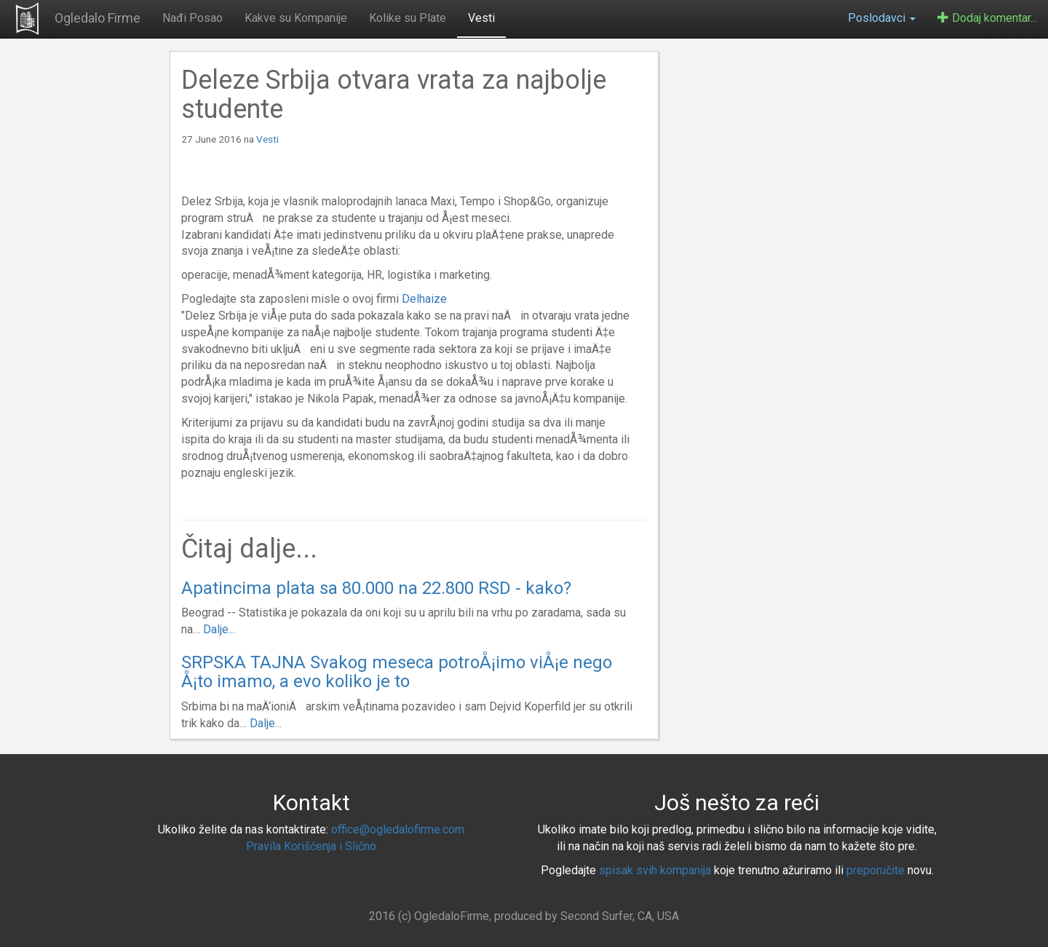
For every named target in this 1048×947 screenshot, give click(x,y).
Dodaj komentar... (987, 18)
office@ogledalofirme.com (397, 829)
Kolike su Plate (407, 18)
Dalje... (219, 629)
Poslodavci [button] (882, 18)
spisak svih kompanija (655, 870)
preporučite (875, 870)
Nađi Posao (192, 18)
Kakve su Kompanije (296, 18)
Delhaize (424, 299)
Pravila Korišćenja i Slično (311, 846)
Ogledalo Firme (97, 17)
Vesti (481, 18)
